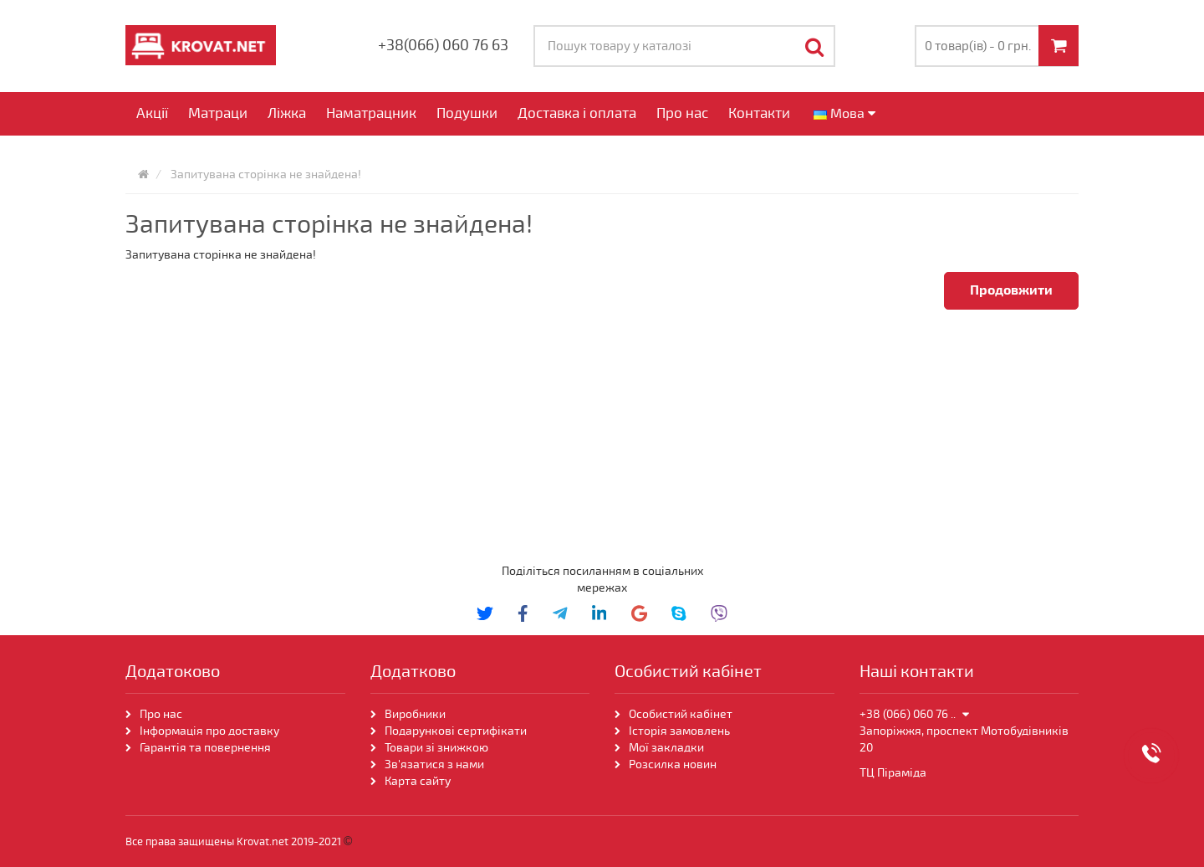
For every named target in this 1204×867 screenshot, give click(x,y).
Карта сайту (418, 781)
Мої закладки (666, 748)
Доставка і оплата (577, 113)
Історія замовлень (679, 731)
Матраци (217, 113)
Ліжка (287, 113)
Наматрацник (371, 113)
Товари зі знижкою (436, 748)
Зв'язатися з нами (434, 764)
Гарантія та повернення (205, 748)
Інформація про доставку (209, 731)
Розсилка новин (673, 764)
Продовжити (1011, 290)
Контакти (759, 113)
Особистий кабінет (680, 714)
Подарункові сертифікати (456, 731)
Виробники (415, 714)
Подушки (466, 113)
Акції (152, 113)
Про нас (682, 113)
